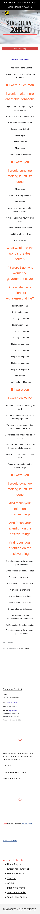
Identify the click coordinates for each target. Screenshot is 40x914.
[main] (20, 27)
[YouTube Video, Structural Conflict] (20, 675)
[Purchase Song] (20, 49)
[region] (20, 5)
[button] (2, 13)
